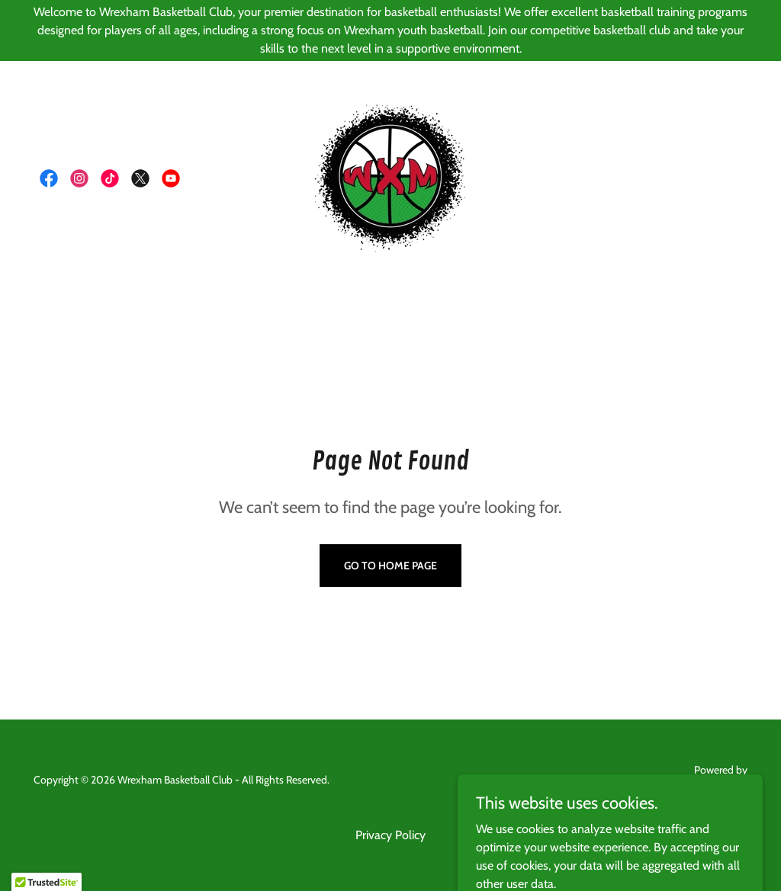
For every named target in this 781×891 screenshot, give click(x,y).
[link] (49, 178)
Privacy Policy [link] (390, 835)
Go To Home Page (390, 565)
